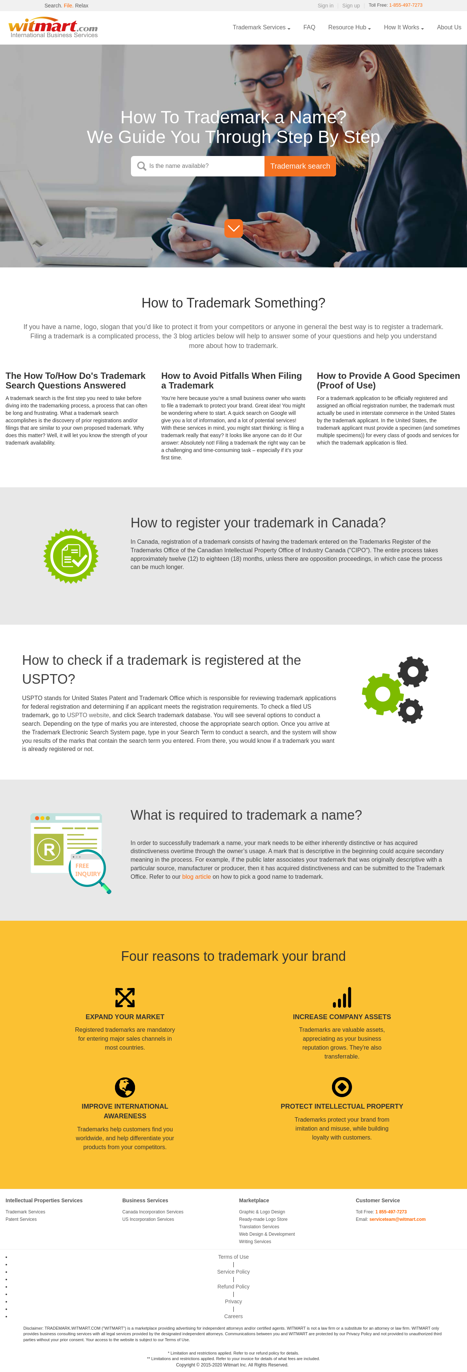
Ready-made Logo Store (263, 1219)
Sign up (345, 6)
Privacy (233, 1301)
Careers (233, 1316)
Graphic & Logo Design (262, 1212)
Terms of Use (233, 1257)
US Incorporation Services (148, 1219)
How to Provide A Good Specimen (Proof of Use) (388, 380)
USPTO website (88, 715)
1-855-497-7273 (403, 6)
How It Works (401, 27)
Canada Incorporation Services (153, 1212)
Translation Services (259, 1226)
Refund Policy (233, 1287)
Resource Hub (347, 27)
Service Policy (233, 1272)
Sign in (320, 6)
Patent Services (21, 1219)
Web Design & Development (267, 1234)
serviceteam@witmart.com (397, 1219)
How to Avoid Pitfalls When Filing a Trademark (231, 380)
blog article (197, 877)
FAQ (309, 27)
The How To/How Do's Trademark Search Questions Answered (75, 380)
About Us (449, 27)
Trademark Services (259, 27)
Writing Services (255, 1241)
